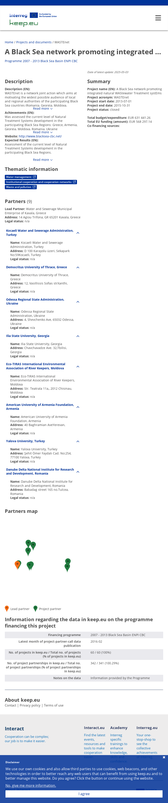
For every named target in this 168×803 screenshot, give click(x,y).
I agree (84, 793)
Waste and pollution (20, 187)
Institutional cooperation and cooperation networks (41, 182)
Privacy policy (30, 705)
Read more (41, 108)
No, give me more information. (30, 785)
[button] (33, 546)
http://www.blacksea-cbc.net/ (40, 136)
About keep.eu (22, 699)
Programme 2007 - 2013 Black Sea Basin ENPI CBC (41, 61)
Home (9, 42)
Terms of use (53, 705)
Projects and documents (34, 42)
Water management (21, 177)
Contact (10, 705)
